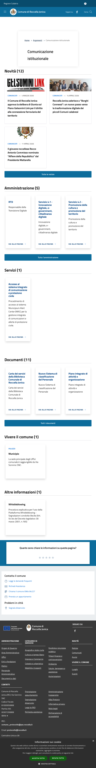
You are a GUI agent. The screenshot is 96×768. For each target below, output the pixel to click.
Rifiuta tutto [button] (58, 758)
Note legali (53, 708)
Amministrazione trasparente (55, 693)
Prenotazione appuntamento (31, 693)
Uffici (4, 657)
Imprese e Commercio (34, 659)
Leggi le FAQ (30, 707)
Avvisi (74, 657)
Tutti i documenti (48, 423)
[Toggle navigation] (5, 11)
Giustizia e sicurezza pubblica (57, 650)
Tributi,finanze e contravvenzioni (55, 657)
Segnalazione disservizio (30, 701)
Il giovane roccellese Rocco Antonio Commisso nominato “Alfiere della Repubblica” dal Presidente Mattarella (23, 154)
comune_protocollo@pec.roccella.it (17, 724)
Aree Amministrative (10, 652)
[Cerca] (90, 11)
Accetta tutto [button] (38, 758)
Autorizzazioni (54, 676)
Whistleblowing (16, 504)
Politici (4, 666)
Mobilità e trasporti (33, 668)
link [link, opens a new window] (72, 753)
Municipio (13, 454)
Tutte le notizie (48, 174)
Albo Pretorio (54, 699)
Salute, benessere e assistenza (56, 670)
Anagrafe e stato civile (34, 650)
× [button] (93, 741)
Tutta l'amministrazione (48, 257)
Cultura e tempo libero (34, 654)
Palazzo (11, 448)
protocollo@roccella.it (16, 730)
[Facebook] (76, 12)
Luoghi (75, 669)
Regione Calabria (11, 3)
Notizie (75, 648)
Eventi (75, 673)
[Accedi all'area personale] (85, 3)
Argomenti (37, 40)
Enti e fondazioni (9, 661)
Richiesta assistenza (33, 711)
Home (27, 40)
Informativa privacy (56, 704)
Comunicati (12, 95)
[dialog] (48, 753)
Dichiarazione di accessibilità (55, 714)
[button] (48, 764)
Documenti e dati (9, 678)
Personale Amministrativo (8, 672)
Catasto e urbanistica (34, 663)
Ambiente (52, 663)
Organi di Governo (9, 648)
